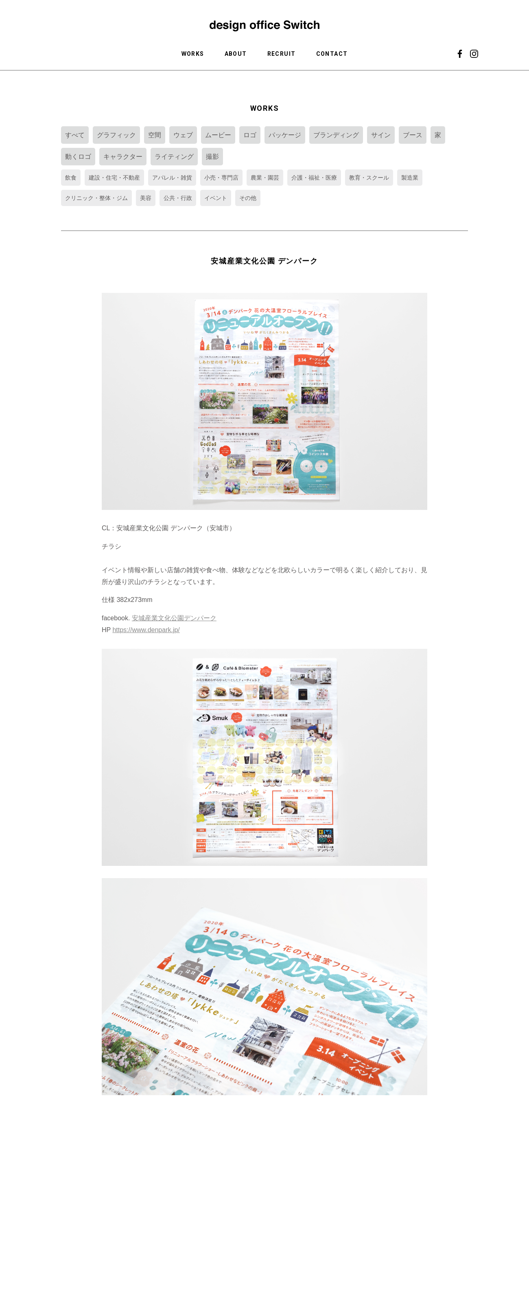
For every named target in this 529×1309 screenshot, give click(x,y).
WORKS (192, 54)
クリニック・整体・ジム (96, 198)
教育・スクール (369, 177)
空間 (154, 135)
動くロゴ (78, 156)
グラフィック (116, 135)
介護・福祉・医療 (314, 177)
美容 (145, 198)
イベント (215, 198)
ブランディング (336, 135)
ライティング (174, 156)
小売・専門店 (221, 177)
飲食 (71, 177)
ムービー (218, 135)
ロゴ (249, 135)
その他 (247, 198)
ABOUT (236, 54)
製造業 (409, 177)
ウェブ (183, 135)
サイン (381, 135)
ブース (412, 135)
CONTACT (332, 54)
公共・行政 (178, 198)
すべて (75, 135)
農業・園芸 (265, 177)
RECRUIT (281, 54)
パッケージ (285, 135)
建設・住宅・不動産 (114, 177)
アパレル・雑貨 (172, 177)
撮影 (212, 156)
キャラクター (122, 156)
